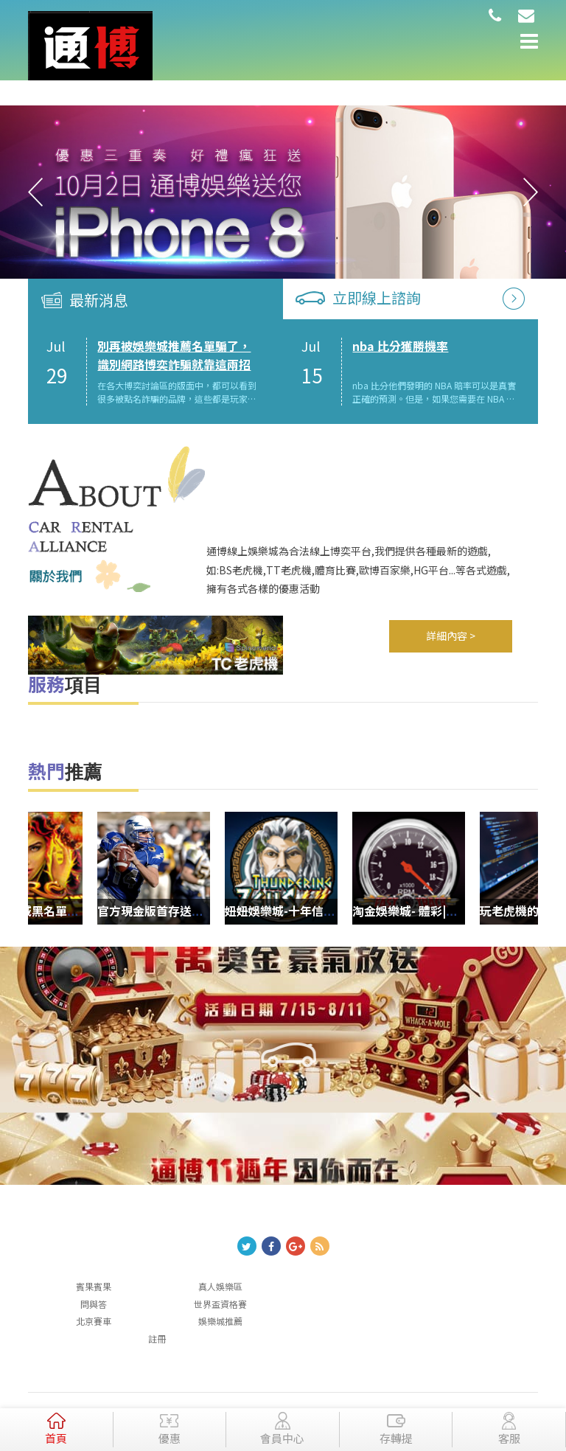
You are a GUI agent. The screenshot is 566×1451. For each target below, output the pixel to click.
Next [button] (530, 192)
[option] (283, 192)
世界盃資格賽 (220, 1304)
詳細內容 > (450, 635)
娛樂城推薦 (220, 1321)
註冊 (157, 1338)
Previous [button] (35, 192)
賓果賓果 (93, 1286)
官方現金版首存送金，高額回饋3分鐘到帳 (231, 910)
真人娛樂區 (220, 1286)
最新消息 (98, 299)
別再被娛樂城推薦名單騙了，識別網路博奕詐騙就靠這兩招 (174, 355)
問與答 (93, 1304)
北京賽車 (93, 1321)
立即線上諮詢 (376, 297)
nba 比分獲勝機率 (400, 346)
